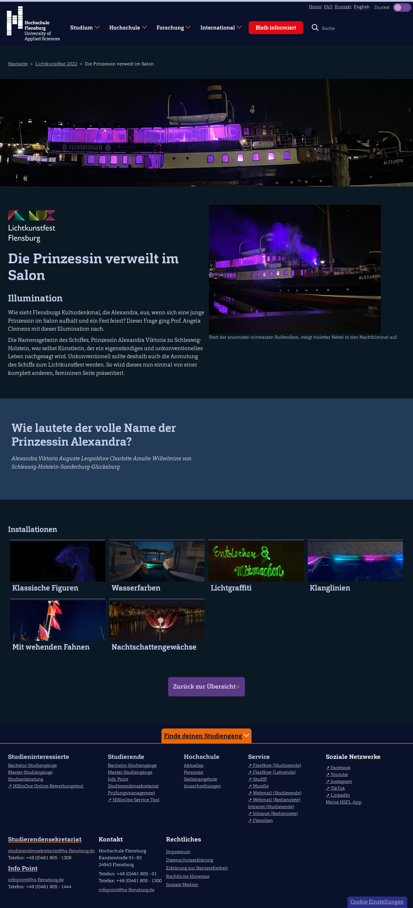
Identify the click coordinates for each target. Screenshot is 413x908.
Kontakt (343, 7)
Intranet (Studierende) (271, 807)
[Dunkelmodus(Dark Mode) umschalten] (402, 7)
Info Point (118, 779)
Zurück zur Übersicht (204, 686)
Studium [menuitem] (81, 25)
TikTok (338, 788)
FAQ (328, 7)
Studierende (126, 757)
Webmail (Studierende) (277, 793)
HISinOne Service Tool (136, 800)
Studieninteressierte (38, 757)
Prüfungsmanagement (131, 793)
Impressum (178, 852)
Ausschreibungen (202, 786)
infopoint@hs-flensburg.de (36, 880)
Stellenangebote (200, 779)
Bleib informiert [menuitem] (276, 27)
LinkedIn (340, 795)
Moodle (261, 786)
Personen (193, 772)
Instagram (341, 781)
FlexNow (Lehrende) (274, 772)
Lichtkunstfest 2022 (56, 64)
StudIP (260, 779)
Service (259, 757)
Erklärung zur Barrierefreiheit (197, 868)
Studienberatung (25, 779)
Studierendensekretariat (133, 786)
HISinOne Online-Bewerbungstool (48, 786)
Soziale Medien (182, 885)
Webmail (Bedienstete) (276, 800)
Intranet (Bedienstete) (275, 813)
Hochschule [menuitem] (124, 25)
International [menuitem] (217, 25)
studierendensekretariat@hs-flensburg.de (51, 851)
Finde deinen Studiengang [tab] (207, 735)
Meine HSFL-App (344, 802)
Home (315, 7)
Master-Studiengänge (30, 772)
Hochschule (201, 757)
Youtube (339, 774)
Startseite (18, 64)
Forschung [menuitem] (169, 25)
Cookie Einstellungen (377, 901)
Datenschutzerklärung (189, 860)
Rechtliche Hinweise (187, 876)
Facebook (340, 768)
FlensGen (263, 820)
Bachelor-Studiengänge (32, 765)
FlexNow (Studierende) (277, 765)
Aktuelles (194, 765)
